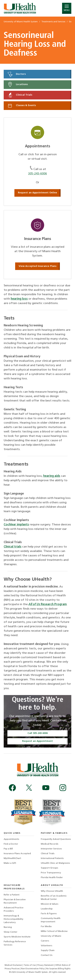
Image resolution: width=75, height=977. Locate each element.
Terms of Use (30, 965)
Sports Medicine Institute (17, 937)
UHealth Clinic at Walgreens (55, 863)
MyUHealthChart (12, 858)
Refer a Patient (11, 895)
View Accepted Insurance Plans (37, 266)
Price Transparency (51, 873)
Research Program (47, 604)
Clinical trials (12, 546)
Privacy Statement (45, 965)
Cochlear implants (16, 524)
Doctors (16, 74)
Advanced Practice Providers (13, 909)
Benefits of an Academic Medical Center (54, 897)
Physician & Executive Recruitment (15, 901)
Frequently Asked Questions (56, 839)
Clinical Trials (19, 95)
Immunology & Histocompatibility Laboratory (13, 919)
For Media (46, 926)
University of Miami (51, 936)
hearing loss (19, 298)
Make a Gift (10, 863)
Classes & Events (21, 105)
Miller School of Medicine (54, 931)
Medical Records (49, 844)
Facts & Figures (49, 914)
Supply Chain (47, 950)
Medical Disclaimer (14, 965)
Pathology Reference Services (15, 943)
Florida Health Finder (52, 877)
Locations (17, 84)
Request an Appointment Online (37, 193)
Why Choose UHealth (52, 891)
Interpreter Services (51, 849)
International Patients (52, 858)
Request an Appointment (37, 741)
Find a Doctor (11, 844)
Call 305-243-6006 (38, 733)
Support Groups (49, 868)
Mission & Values (49, 904)
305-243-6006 (37, 173)
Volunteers (46, 946)
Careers (45, 941)
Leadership (47, 909)
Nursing (8, 927)
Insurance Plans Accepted (17, 854)
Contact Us (46, 955)
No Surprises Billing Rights (58, 969)
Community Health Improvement (50, 920)
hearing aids (51, 476)
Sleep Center (10, 932)
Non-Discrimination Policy (33, 969)
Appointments (11, 839)
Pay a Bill (8, 849)
